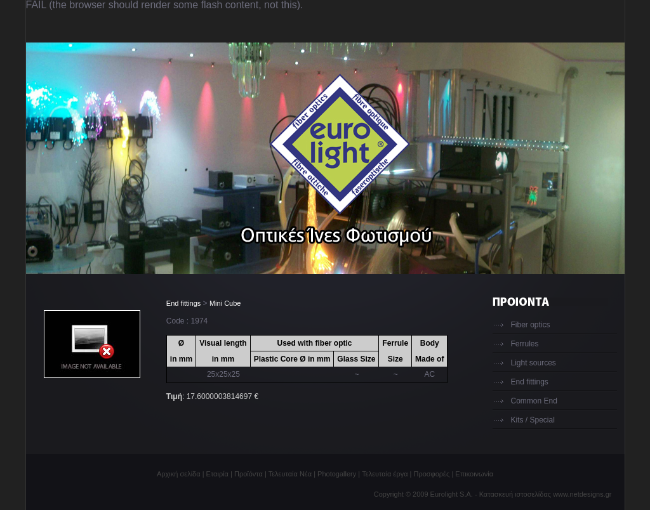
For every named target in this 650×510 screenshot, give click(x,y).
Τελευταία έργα (385, 474)
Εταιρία (217, 474)
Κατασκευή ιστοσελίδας (515, 494)
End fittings (183, 303)
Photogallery (336, 474)
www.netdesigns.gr (582, 494)
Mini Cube (225, 303)
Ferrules (525, 343)
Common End (534, 400)
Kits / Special (533, 419)
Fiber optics (530, 324)
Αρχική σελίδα (179, 474)
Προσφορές (432, 474)
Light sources (533, 362)
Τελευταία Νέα (290, 474)
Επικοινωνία (474, 474)
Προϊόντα (248, 474)
